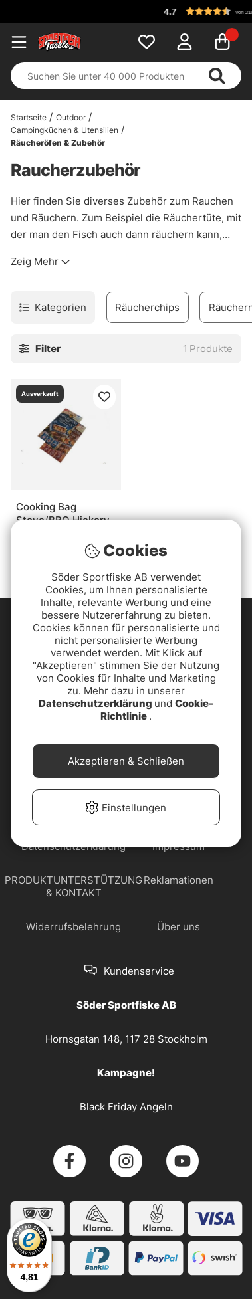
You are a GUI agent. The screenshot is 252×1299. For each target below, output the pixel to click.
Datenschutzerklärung (96, 703)
